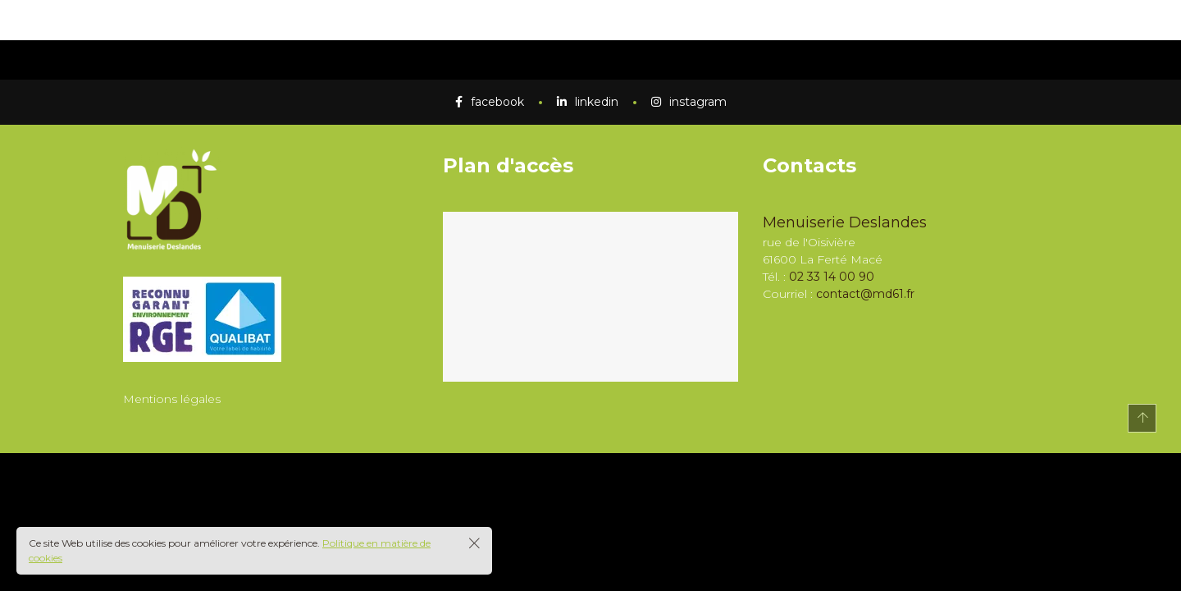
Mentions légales (172, 399)
